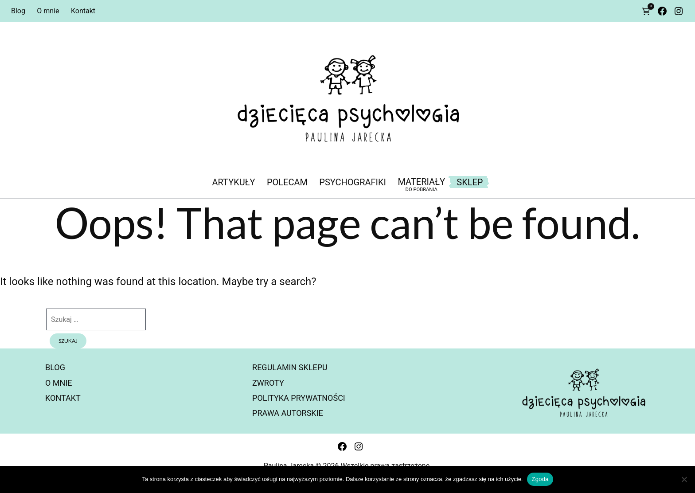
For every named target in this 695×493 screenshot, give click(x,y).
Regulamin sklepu (290, 367)
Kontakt (83, 11)
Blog (18, 11)
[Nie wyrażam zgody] (683, 479)
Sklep (470, 182)
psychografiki (352, 182)
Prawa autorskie (287, 413)
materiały (421, 184)
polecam (287, 182)
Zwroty (268, 382)
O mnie (48, 11)
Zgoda (539, 479)
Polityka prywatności (298, 398)
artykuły (233, 182)
